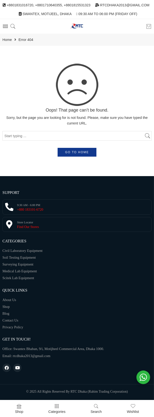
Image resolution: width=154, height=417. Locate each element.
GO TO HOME (77, 152)
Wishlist (133, 409)
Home (7, 40)
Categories (56, 409)
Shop (19, 409)
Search (96, 409)
